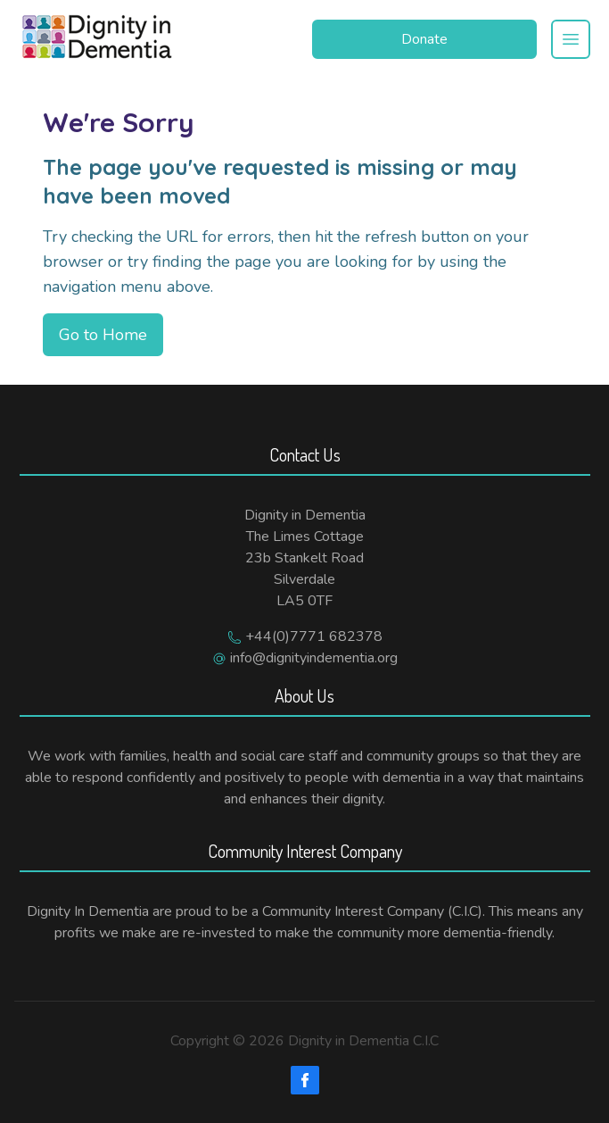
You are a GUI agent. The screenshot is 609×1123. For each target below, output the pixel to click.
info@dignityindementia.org (314, 658)
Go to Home (103, 334)
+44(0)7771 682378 (314, 636)
